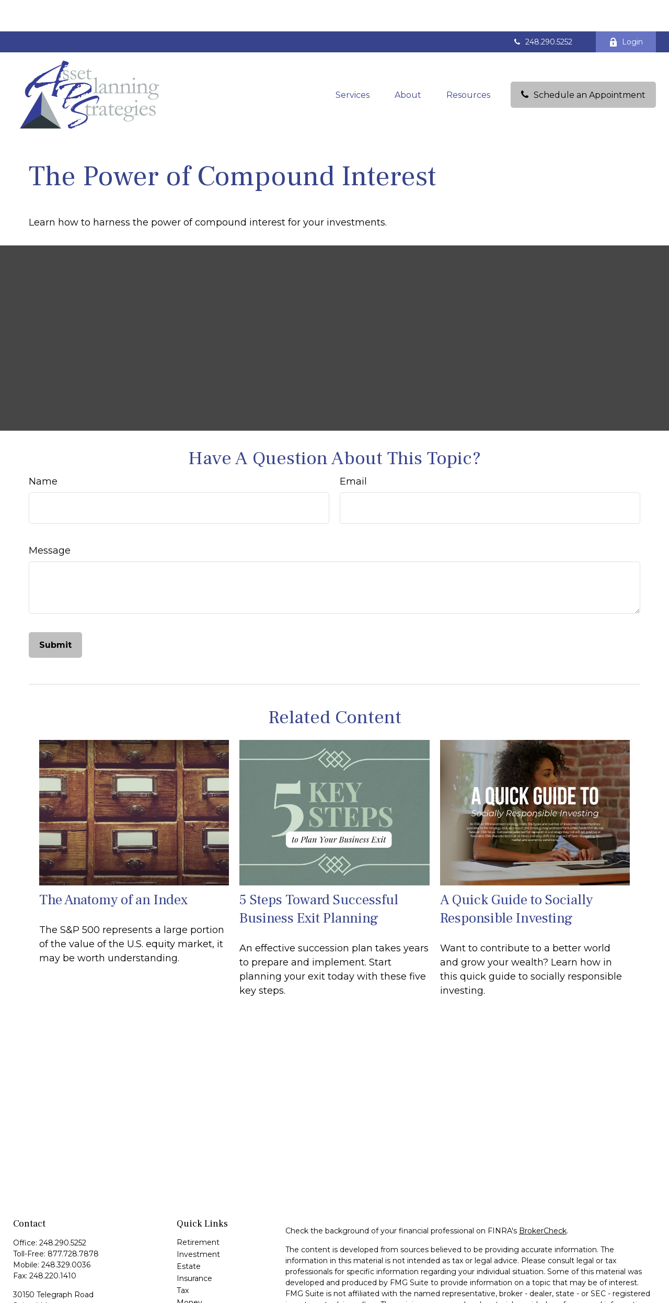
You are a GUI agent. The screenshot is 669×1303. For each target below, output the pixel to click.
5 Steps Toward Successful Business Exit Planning (318, 877)
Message (50, 519)
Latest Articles (203, 1295)
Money (189, 1271)
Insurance (194, 1247)
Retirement (198, 1211)
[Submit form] (55, 613)
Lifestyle (192, 1283)
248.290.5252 (542, 10)
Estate (189, 1235)
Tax (183, 1259)
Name (43, 450)
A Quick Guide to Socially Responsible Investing (516, 877)
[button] (352, 63)
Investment (198, 1223)
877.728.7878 (73, 1222)
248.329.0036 (65, 1233)
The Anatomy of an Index (113, 868)
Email (353, 450)
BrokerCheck (543, 1199)
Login (626, 10)
